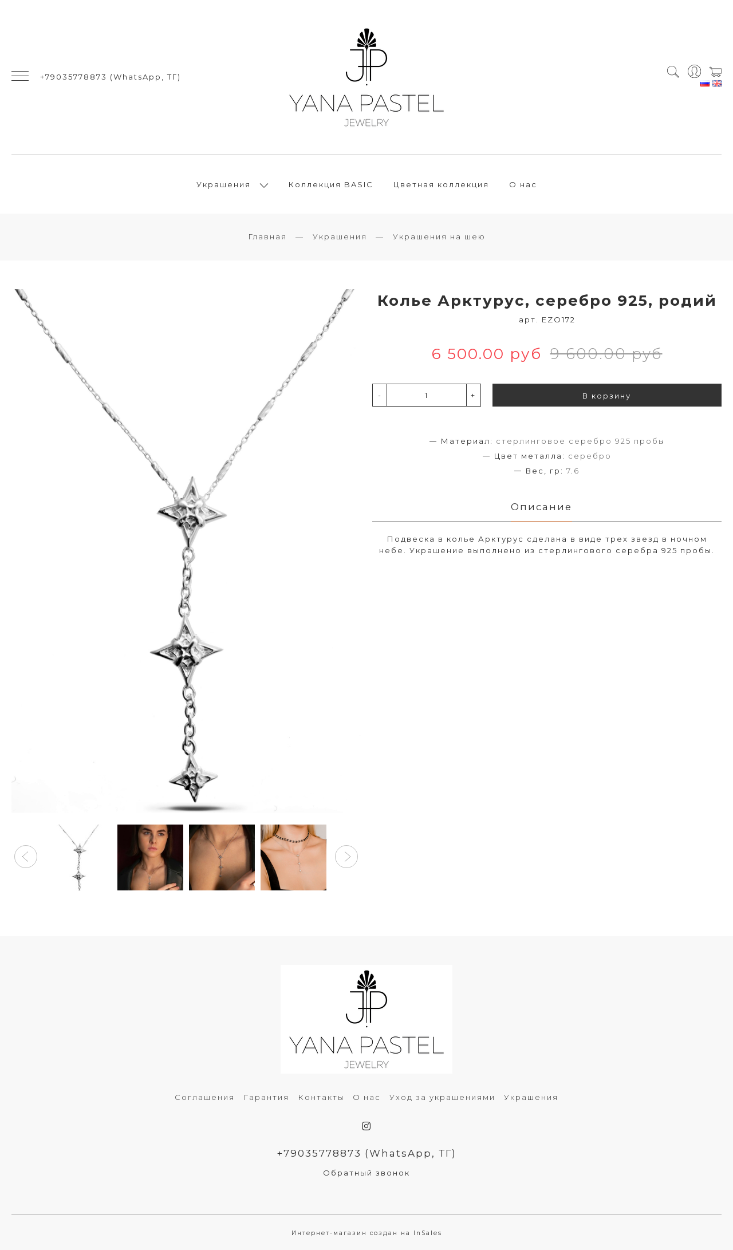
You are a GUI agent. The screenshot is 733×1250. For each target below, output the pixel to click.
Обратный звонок (366, 1172)
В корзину (606, 395)
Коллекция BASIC (331, 184)
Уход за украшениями (442, 1097)
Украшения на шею (439, 236)
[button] (25, 856)
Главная (267, 236)
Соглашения (205, 1097)
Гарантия (266, 1097)
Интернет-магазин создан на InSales (366, 1233)
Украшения (223, 184)
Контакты (321, 1097)
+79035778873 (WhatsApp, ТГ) (110, 76)
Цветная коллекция (441, 184)
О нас (523, 184)
